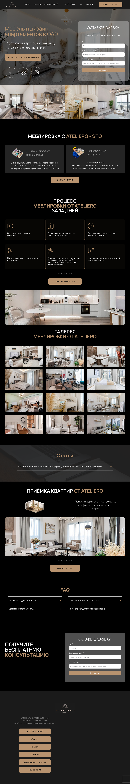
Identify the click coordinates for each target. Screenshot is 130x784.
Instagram (35, 754)
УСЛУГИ (27, 4)
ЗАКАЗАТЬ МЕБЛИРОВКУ (65, 281)
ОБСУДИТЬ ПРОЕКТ (65, 180)
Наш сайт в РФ (35, 769)
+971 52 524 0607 (110, 4)
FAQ (81, 4)
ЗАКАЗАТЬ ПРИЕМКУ (65, 568)
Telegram (35, 746)
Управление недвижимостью (35, 762)
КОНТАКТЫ (90, 4)
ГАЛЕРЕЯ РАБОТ (70, 4)
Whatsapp (35, 739)
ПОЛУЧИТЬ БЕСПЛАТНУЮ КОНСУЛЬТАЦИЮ (23, 57)
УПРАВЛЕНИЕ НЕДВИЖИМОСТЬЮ (46, 4)
